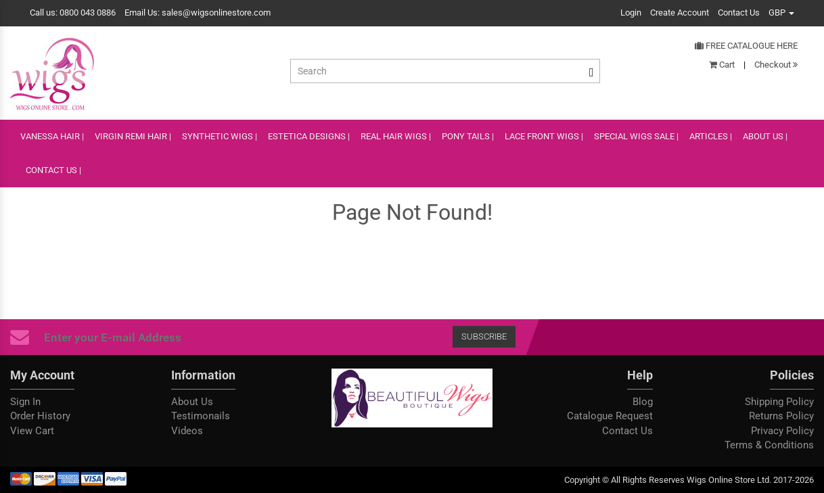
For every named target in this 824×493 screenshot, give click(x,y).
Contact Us (739, 12)
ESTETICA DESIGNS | (309, 136)
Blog (643, 402)
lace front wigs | (544, 136)
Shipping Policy (779, 402)
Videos (187, 431)
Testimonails (200, 416)
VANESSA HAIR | (52, 136)
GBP (781, 12)
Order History (40, 416)
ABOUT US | (765, 136)
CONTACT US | (53, 170)
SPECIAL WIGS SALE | (636, 136)
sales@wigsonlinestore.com (216, 12)
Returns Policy (781, 416)
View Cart (32, 431)
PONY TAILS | (468, 136)
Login (630, 12)
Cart (722, 65)
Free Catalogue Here (746, 46)
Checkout (776, 65)
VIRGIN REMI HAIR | (133, 136)
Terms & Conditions (769, 445)
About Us (192, 402)
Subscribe (484, 336)
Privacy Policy (782, 431)
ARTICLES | (710, 136)
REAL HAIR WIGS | (396, 136)
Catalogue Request (610, 416)
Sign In (25, 402)
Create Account (679, 12)
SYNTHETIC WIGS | (219, 136)
